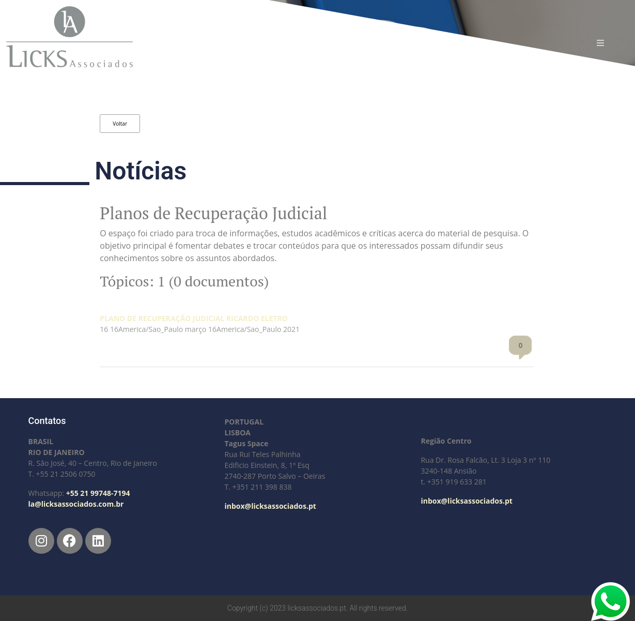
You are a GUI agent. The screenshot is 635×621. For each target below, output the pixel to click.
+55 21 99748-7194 (98, 493)
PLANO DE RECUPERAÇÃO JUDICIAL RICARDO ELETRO (194, 318)
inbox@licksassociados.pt (270, 506)
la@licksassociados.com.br (76, 504)
